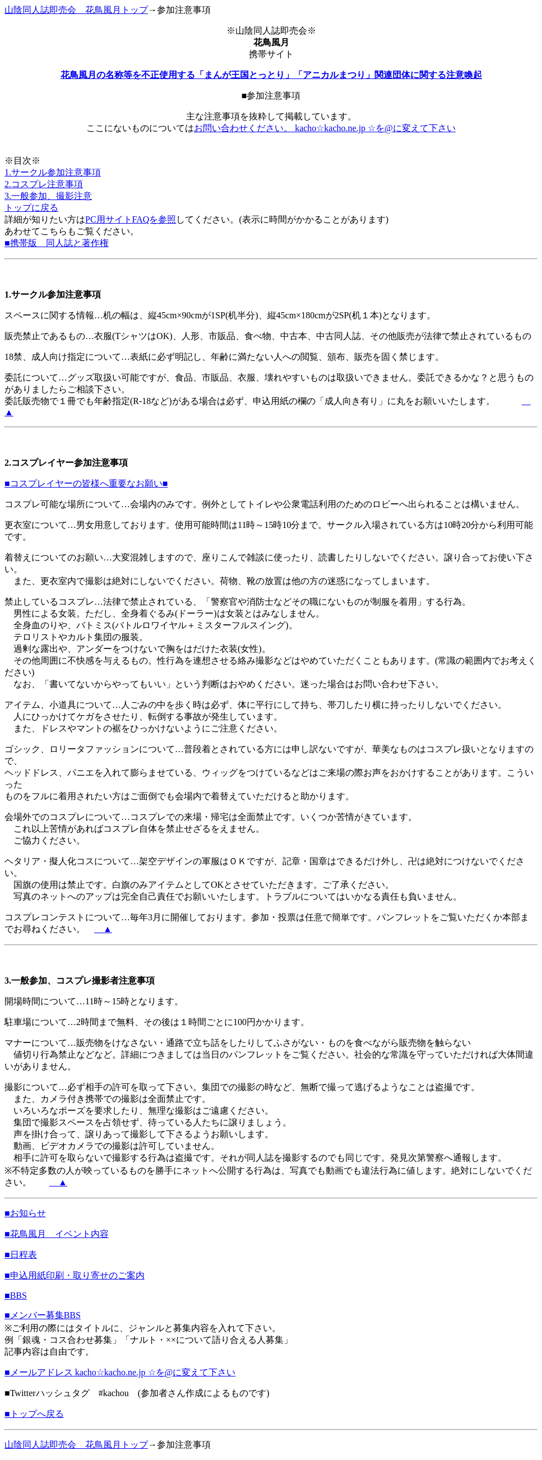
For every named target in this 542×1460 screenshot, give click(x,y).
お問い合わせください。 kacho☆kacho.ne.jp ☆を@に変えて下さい (325, 128)
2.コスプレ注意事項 (43, 184)
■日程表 (20, 1254)
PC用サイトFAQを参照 (130, 219)
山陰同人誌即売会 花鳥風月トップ (76, 10)
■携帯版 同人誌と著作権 (56, 243)
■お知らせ (25, 1213)
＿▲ (103, 929)
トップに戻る (31, 207)
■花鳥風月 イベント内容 (56, 1234)
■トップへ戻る (34, 1414)
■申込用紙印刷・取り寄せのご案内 (74, 1275)
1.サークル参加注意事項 (52, 172)
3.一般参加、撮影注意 (48, 196)
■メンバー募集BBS (42, 1315)
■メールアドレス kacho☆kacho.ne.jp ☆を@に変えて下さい (119, 1372)
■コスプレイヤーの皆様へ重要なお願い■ (86, 483)
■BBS (15, 1295)
